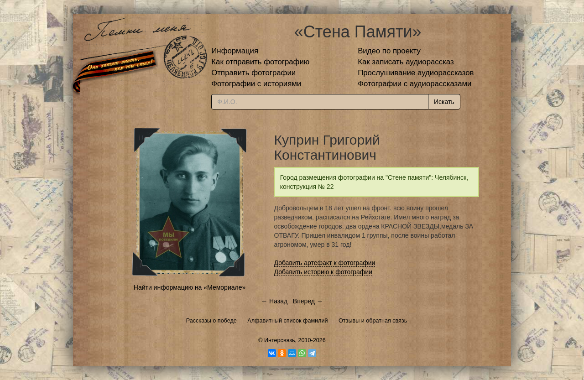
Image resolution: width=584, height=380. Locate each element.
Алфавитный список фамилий (287, 321)
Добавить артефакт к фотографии (324, 262)
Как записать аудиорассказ (406, 61)
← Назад (274, 301)
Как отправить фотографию (260, 61)
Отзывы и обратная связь (373, 321)
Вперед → (308, 301)
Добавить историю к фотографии (323, 272)
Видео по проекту (389, 51)
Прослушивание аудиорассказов (416, 72)
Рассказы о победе (211, 321)
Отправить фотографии (253, 72)
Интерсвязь (279, 340)
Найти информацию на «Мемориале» (189, 287)
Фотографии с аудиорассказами (414, 83)
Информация (234, 51)
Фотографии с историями (256, 83)
